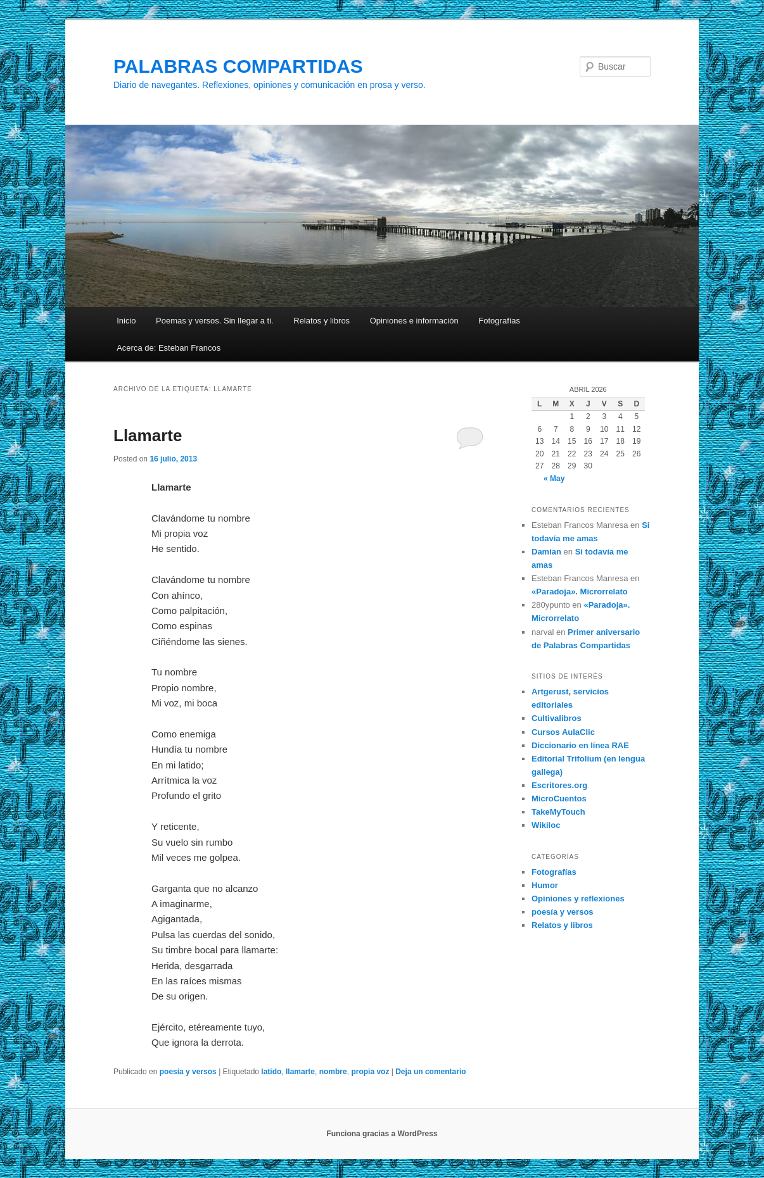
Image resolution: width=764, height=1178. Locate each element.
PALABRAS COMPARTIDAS (238, 66)
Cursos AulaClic (563, 732)
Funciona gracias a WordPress (381, 1133)
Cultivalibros (557, 718)
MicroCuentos (559, 798)
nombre (333, 1071)
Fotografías (499, 320)
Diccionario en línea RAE (580, 745)
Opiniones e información (414, 320)
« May (554, 478)
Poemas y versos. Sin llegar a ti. (215, 320)
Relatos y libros (321, 320)
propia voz (370, 1071)
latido (271, 1071)
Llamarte (147, 435)
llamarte (300, 1071)
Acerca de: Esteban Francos (168, 348)
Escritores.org (559, 785)
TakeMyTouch (558, 812)
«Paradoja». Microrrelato (580, 591)
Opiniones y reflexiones (578, 898)
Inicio (126, 320)
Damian (546, 551)
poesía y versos (188, 1071)
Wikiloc (546, 825)
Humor (545, 885)
